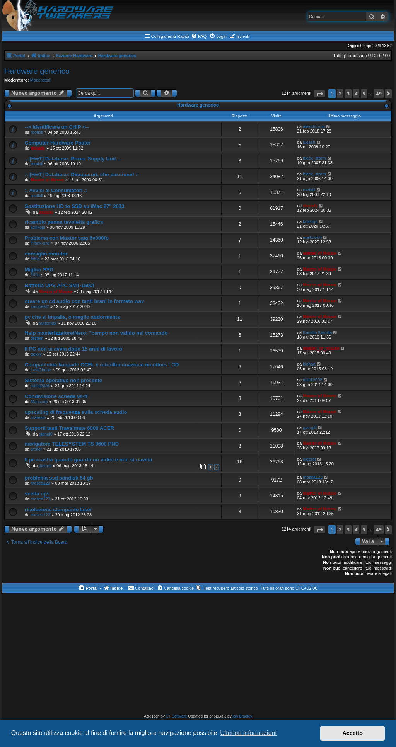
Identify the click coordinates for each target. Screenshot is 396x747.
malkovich (312, 237)
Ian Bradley (242, 716)
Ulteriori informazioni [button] (248, 733)
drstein (37, 338)
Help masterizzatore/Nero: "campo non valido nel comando (96, 333)
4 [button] (356, 93)
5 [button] (364, 93)
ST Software (176, 716)
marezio (38, 417)
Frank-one (40, 243)
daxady (38, 148)
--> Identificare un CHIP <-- (57, 127)
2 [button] (340, 93)
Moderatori (40, 80)
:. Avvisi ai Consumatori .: (56, 190)
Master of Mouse (47, 179)
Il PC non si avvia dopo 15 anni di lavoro (73, 349)
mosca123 (40, 483)
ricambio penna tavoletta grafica (64, 222)
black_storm (314, 158)
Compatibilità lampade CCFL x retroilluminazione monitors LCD (102, 365)
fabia (35, 259)
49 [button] (379, 93)
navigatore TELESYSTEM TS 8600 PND (72, 444)
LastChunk (41, 370)
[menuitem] (199, 36)
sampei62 (40, 306)
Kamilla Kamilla (317, 332)
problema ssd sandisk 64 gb (59, 478)
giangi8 (45, 434)
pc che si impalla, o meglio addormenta (72, 317)
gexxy (36, 354)
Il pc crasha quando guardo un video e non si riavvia (88, 460)
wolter (36, 449)
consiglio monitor (46, 254)
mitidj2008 (40, 385)
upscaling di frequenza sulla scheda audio (76, 412)
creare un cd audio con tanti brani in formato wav (84, 301)
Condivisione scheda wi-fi (56, 396)
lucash (309, 142)
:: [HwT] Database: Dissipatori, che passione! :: (82, 174)
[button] (319, 93)
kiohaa (309, 364)
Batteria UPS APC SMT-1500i (59, 285)
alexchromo (314, 126)
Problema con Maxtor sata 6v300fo (67, 238)
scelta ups (37, 494)
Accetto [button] (352, 733)
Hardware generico (37, 71)
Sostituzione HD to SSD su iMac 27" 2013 (75, 206)
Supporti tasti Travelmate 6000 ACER (69, 428)
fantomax (47, 323)
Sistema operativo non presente (63, 380)
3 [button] (348, 93)
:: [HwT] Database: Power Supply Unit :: (73, 159)
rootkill (37, 132)
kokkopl (38, 227)
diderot (45, 465)
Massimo (39, 401)
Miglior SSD (39, 269)
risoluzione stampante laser (58, 509)
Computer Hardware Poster (58, 143)
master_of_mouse (321, 348)
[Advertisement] (198, 655)
